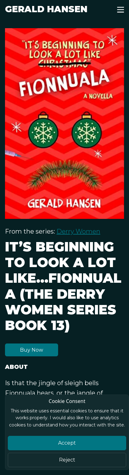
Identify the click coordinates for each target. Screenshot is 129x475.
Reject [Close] (67, 460)
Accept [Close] (67, 443)
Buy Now (31, 350)
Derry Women (78, 231)
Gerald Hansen (46, 9)
